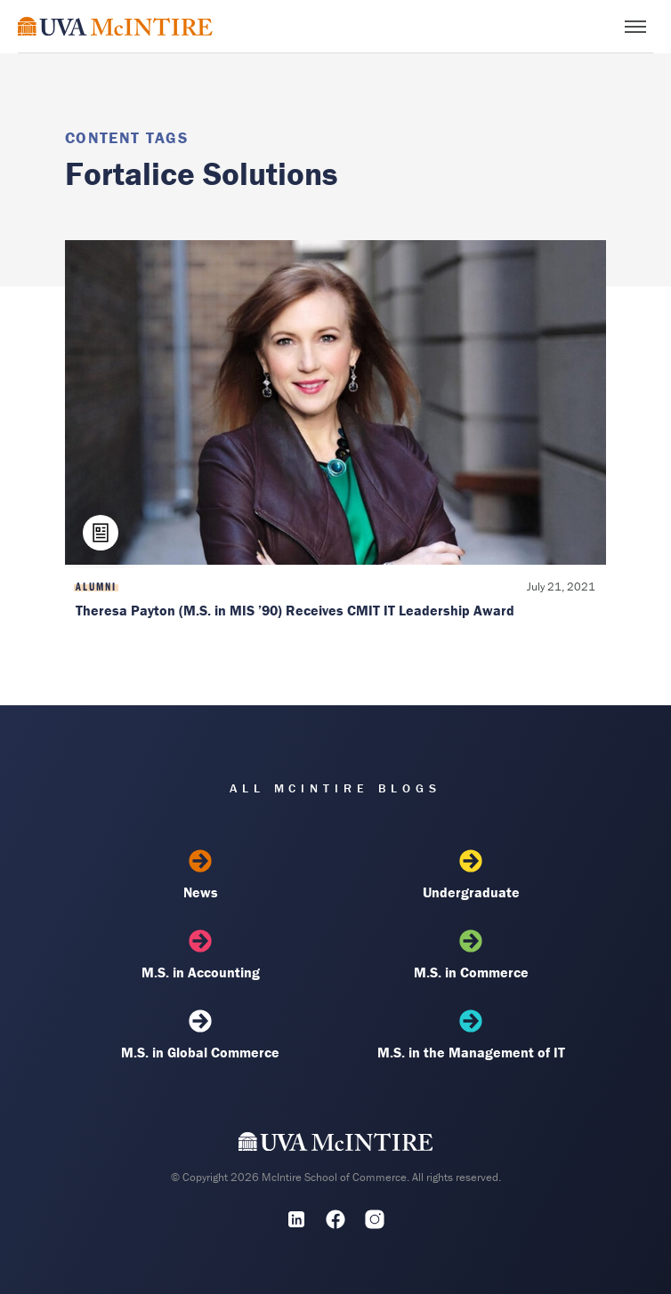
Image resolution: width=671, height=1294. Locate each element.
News (200, 875)
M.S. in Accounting (200, 955)
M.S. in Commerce (471, 955)
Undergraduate (471, 875)
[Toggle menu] (635, 26)
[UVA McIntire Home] (335, 1145)
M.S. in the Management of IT (471, 1035)
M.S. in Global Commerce (200, 1035)
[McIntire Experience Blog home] (115, 26)
